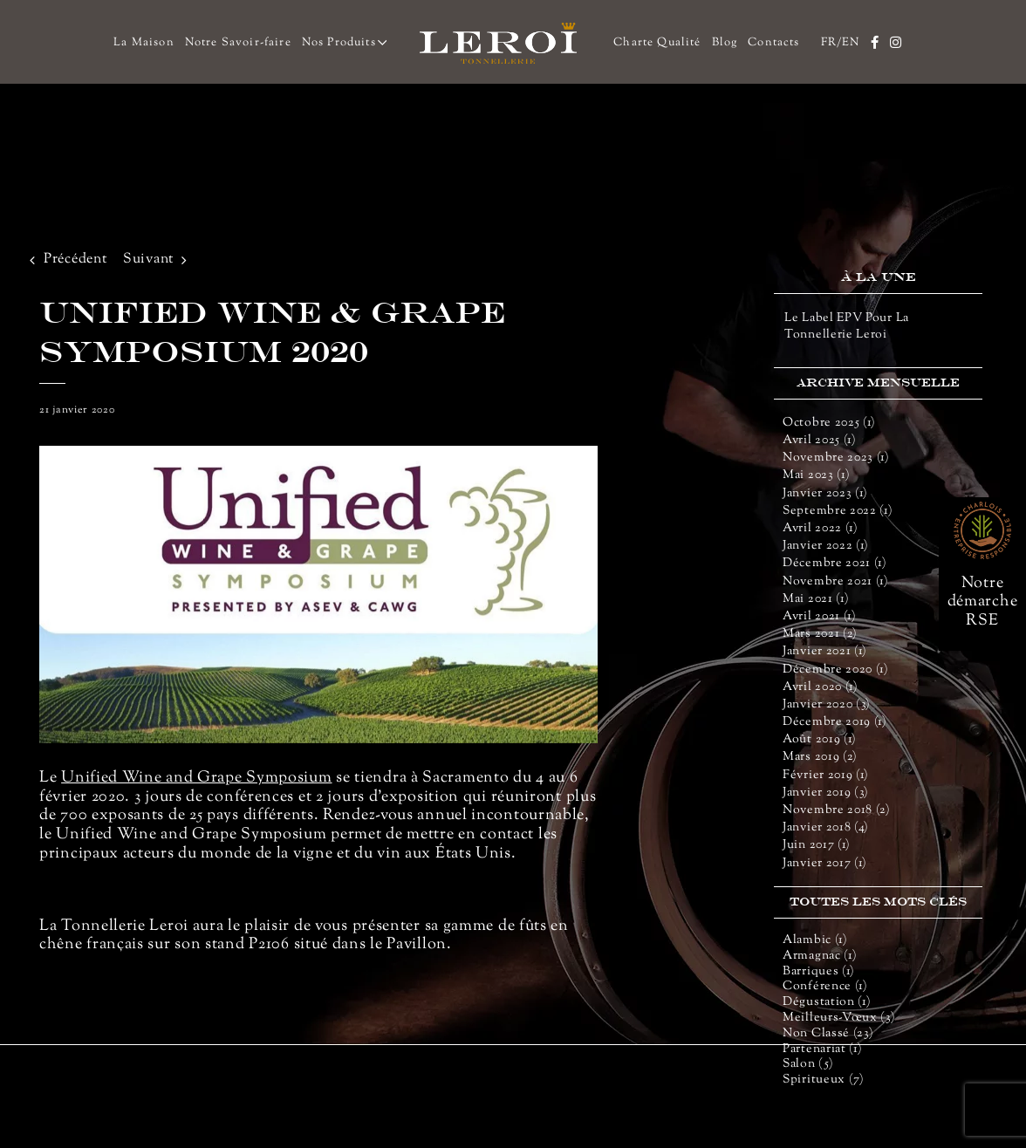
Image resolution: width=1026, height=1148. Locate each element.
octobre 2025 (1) (829, 423)
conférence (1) (825, 987)
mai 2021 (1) (816, 599)
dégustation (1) (827, 1002)
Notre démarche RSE (982, 602)
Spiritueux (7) (824, 1080)
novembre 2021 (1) (836, 582)
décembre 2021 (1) (835, 563)
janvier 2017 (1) (825, 863)
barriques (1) (819, 972)
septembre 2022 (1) (838, 511)
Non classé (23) (828, 1034)
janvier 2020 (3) (827, 705)
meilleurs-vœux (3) (839, 1018)
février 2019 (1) (826, 775)
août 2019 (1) (820, 739)
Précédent (75, 259)
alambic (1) (815, 940)
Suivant (148, 259)
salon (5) (808, 1064)
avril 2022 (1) (820, 528)
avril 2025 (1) (820, 440)
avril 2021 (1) (820, 616)
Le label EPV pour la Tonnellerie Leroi (846, 327)
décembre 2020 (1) (836, 670)
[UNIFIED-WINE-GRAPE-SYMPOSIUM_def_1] (318, 594)
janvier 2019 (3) (826, 793)
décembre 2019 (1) (835, 722)
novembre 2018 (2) (837, 810)
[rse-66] (982, 508)
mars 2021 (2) (820, 634)
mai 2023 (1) (816, 475)
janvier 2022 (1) (826, 546)
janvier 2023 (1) (825, 493)
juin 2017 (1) (817, 845)
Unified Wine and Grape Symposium (196, 778)
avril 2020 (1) (820, 687)
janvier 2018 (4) (826, 828)
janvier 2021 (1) (825, 651)
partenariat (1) (823, 1049)
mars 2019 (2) (820, 757)
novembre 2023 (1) (836, 458)
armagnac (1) (820, 956)
